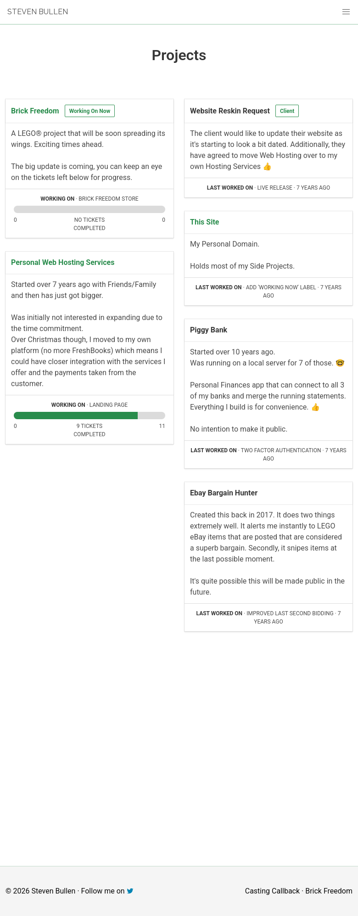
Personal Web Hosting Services (62, 262)
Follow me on (107, 891)
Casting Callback (272, 891)
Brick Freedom (35, 111)
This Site (204, 222)
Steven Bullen (37, 11)
